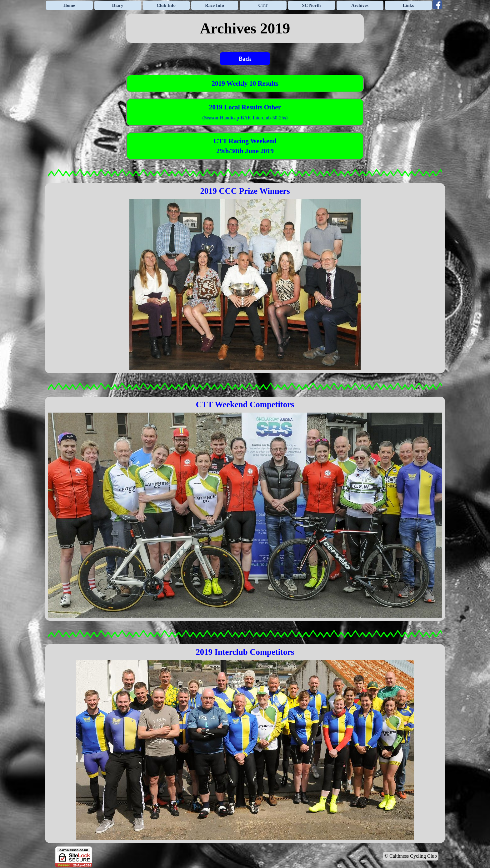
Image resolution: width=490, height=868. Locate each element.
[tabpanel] (245, 28)
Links (408, 5)
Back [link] (245, 58)
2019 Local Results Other (245, 107)
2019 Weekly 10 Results (245, 83)
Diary (117, 5)
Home (69, 5)
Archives (359, 5)
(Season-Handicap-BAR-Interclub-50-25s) (245, 117)
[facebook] (437, 4)
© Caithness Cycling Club (410, 856)
